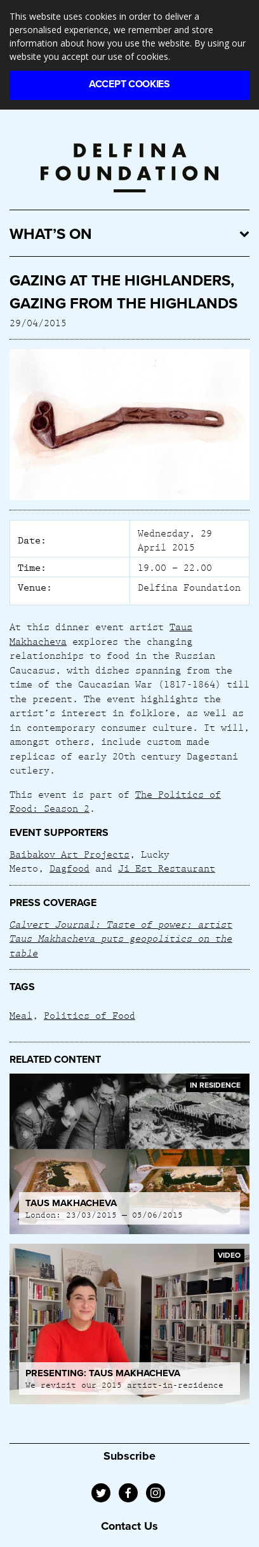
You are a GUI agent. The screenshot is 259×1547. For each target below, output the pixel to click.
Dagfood (70, 868)
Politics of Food (89, 1015)
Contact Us (129, 1526)
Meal (21, 1015)
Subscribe (129, 1456)
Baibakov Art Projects (70, 854)
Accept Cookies (129, 84)
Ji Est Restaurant (166, 868)
